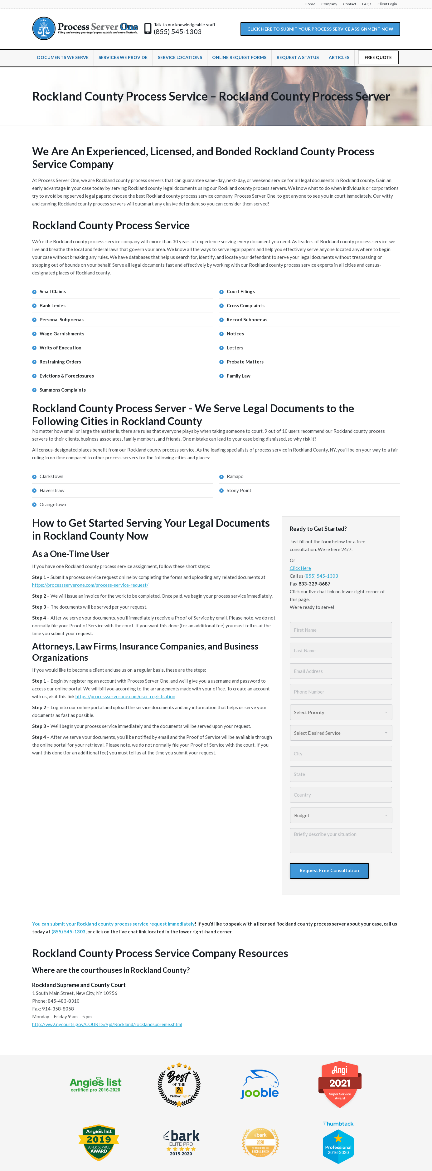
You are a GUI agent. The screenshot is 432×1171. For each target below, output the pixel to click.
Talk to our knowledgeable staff (184, 24)
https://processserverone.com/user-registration (125, 696)
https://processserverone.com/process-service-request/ (90, 585)
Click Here (300, 568)
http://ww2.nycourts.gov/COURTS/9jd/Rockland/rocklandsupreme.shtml (107, 1024)
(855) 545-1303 (178, 31)
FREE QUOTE (378, 57)
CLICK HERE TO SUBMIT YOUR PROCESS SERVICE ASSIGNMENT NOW (320, 29)
